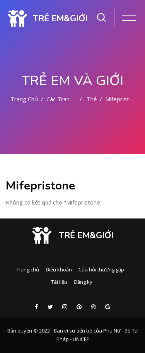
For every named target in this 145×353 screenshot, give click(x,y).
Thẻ (92, 99)
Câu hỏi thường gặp (101, 269)
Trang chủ (24, 99)
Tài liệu (59, 281)
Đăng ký (83, 281)
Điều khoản (59, 269)
